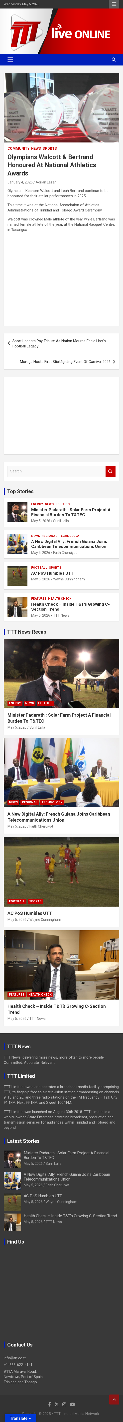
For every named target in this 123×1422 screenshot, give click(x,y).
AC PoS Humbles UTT (52, 573)
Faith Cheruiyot (65, 553)
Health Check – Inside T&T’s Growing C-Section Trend (70, 1216)
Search (111, 471)
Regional (49, 536)
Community (18, 148)
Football (39, 567)
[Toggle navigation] (10, 59)
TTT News (61, 615)
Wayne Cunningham (69, 579)
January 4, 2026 (20, 182)
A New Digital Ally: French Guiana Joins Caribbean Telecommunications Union (69, 544)
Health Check (59, 598)
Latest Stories (23, 1141)
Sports (50, 148)
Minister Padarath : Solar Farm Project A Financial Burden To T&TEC (71, 512)
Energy (37, 504)
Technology (69, 536)
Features (38, 598)
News (36, 148)
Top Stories (20, 491)
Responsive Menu (114, 4)
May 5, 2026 (40, 521)
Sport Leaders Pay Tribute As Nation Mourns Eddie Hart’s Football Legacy (59, 343)
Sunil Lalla (61, 521)
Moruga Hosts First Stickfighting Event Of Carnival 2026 (65, 361)
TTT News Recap (26, 632)
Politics (62, 504)
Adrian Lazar (46, 182)
